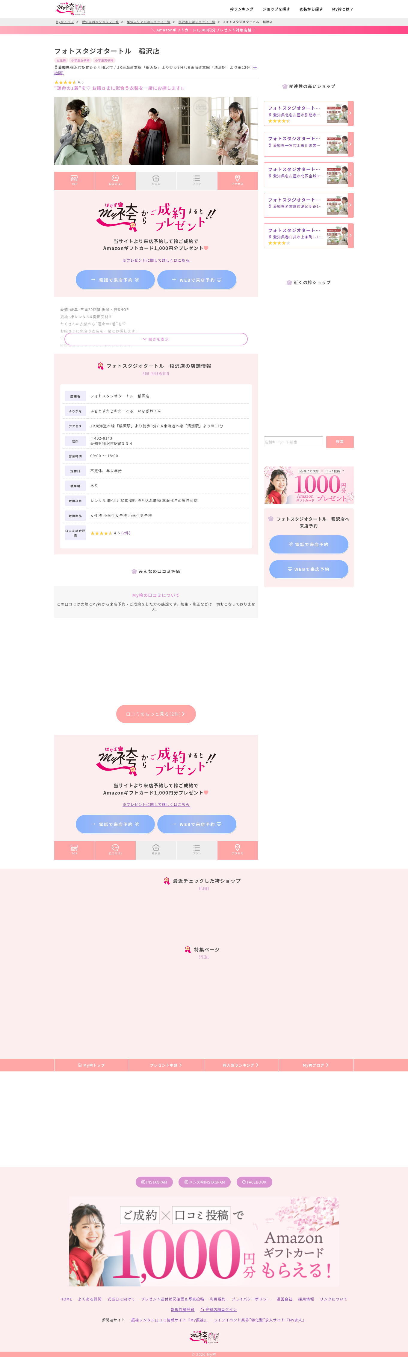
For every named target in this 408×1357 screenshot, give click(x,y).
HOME (66, 1298)
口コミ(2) (115, 178)
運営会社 (285, 1298)
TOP (74, 178)
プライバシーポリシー (251, 1298)
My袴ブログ (316, 1065)
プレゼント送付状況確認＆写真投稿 (172, 1298)
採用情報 (306, 1298)
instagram (154, 1181)
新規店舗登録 (182, 1309)
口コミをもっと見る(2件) (156, 714)
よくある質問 (90, 1298)
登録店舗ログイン (218, 1309)
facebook (254, 1181)
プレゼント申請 (166, 1065)
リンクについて (333, 1298)
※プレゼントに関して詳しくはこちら (156, 260)
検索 (340, 441)
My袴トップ (91, 1065)
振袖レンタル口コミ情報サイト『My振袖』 (169, 1319)
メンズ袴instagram (205, 1181)
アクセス (238, 178)
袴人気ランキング (241, 1065)
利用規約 (218, 1298)
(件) (126, 532)
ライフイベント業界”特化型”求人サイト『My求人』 (260, 1319)
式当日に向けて (121, 1298)
